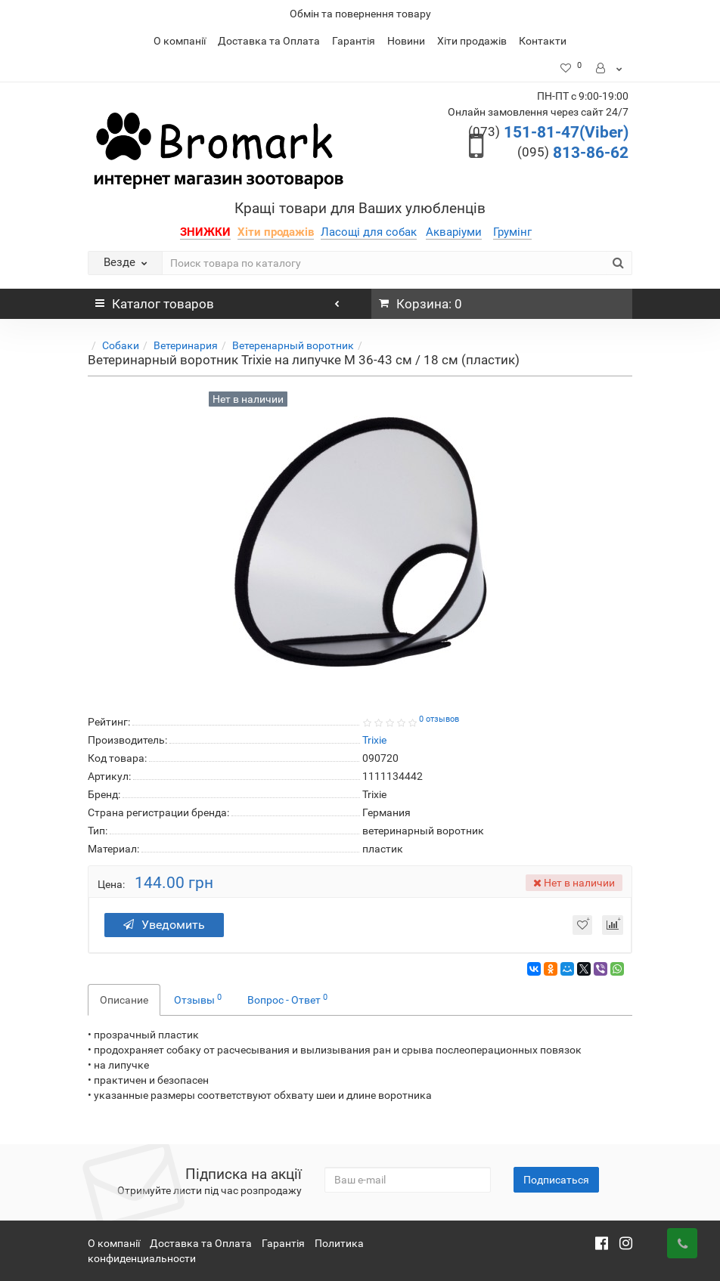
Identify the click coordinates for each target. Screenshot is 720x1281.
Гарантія (353, 41)
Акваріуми (454, 232)
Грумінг (512, 232)
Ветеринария (186, 345)
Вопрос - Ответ (287, 999)
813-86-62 (572, 153)
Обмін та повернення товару (360, 14)
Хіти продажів (472, 41)
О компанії (180, 41)
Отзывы (198, 999)
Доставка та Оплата (269, 41)
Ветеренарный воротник (293, 345)
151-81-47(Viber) (548, 132)
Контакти (542, 41)
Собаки (120, 345)
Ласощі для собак (369, 232)
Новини (406, 41)
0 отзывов (439, 719)
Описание (124, 1000)
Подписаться (556, 1180)
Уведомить (164, 924)
